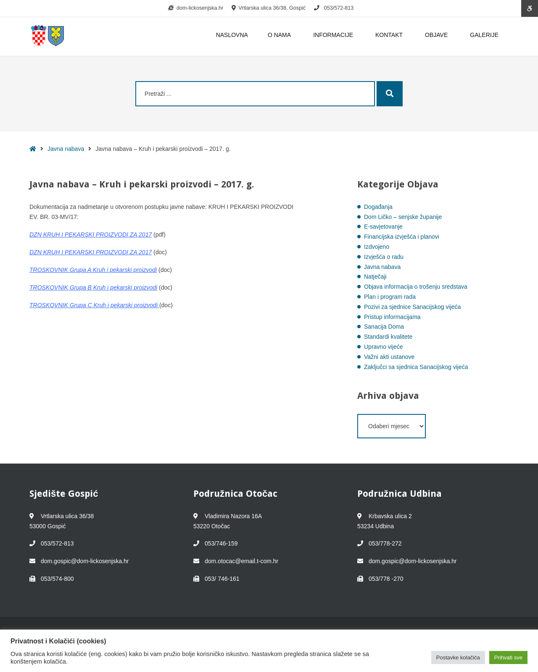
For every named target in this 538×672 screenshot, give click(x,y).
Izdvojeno (376, 246)
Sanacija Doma (384, 326)
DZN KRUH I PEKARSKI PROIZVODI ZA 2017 (90, 234)
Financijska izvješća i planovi (401, 236)
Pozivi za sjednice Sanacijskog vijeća (412, 306)
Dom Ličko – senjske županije (403, 216)
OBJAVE (437, 35)
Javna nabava (65, 148)
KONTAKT (390, 35)
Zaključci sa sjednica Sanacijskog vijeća (416, 367)
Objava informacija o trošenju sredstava (415, 286)
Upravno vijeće (383, 346)
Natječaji (375, 276)
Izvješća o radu (384, 256)
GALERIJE (484, 35)
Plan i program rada (390, 296)
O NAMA (280, 35)
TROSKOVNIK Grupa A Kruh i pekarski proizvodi (93, 269)
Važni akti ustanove (389, 356)
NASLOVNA (232, 35)
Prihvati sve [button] (508, 657)
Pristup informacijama (392, 317)
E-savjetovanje (383, 226)
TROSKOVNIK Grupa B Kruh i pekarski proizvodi (93, 287)
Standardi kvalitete (388, 336)
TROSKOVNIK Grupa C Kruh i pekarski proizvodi (93, 305)
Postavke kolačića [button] (458, 657)
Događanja (378, 206)
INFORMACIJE (334, 35)
